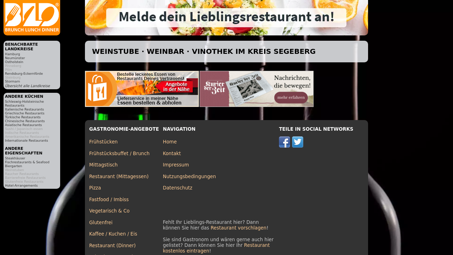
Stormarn (12, 81)
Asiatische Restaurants (23, 125)
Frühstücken (103, 141)
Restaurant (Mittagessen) (119, 176)
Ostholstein (14, 62)
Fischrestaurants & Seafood (27, 162)
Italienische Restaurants (24, 109)
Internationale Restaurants (26, 140)
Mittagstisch (103, 165)
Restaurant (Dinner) (112, 245)
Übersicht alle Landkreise (27, 86)
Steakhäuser (15, 158)
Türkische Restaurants (23, 117)
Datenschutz (177, 188)
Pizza (95, 188)
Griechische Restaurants (24, 113)
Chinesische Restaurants (25, 121)
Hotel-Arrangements (21, 185)
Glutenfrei (101, 222)
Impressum (176, 165)
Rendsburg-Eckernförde (24, 73)
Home (170, 141)
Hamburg (12, 54)
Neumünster (15, 58)
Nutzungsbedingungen (189, 176)
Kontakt (172, 153)
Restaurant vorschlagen (238, 228)
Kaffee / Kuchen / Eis (113, 234)
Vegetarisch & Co (109, 211)
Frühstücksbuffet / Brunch (119, 153)
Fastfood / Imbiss (109, 199)
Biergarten (13, 166)
